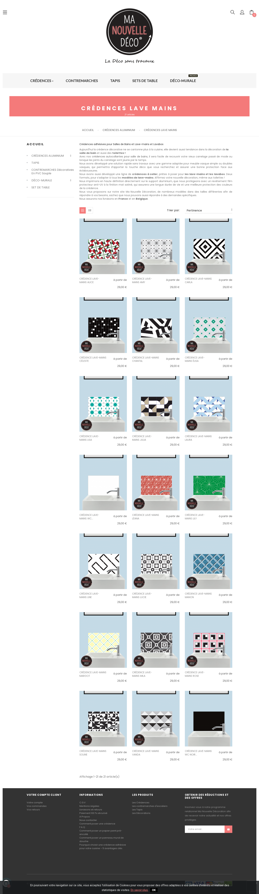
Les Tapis (137, 809)
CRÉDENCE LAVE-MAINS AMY (142, 280)
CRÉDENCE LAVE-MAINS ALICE (89, 280)
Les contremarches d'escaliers (149, 806)
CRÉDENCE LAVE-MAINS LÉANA (145, 516)
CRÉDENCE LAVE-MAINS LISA (89, 438)
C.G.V (82, 802)
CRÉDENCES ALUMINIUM (47, 156)
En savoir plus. (139, 890)
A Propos (84, 816)
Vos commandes (37, 806)
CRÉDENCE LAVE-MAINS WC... (89, 516)
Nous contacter (88, 820)
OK (154, 890)
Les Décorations (141, 813)
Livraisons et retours (90, 809)
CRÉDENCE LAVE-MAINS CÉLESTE (92, 359)
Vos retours (33, 809)
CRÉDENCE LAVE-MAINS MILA (142, 674)
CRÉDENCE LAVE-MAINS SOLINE (92, 752)
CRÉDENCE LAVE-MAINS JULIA (142, 438)
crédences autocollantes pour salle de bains (120, 156)
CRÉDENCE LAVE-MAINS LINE (89, 595)
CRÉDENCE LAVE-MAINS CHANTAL (145, 359)
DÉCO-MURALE (41, 180)
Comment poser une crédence (97, 823)
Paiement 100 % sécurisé (93, 813)
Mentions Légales (89, 806)
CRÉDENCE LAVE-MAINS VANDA (145, 752)
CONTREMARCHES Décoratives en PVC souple (52, 171)
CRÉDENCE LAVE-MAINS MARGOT (92, 674)
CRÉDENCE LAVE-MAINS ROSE (195, 674)
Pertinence (209, 210)
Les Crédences (140, 802)
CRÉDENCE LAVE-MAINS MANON (198, 595)
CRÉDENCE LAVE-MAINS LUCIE (142, 595)
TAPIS (35, 163)
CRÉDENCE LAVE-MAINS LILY (195, 516)
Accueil (35, 144)
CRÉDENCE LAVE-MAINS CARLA (198, 280)
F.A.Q (82, 827)
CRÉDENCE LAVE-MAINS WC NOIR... (198, 752)
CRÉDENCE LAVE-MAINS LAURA (198, 438)
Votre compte (35, 802)
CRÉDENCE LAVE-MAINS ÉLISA (195, 359)
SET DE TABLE (40, 187)
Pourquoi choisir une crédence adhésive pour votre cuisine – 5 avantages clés (102, 846)
